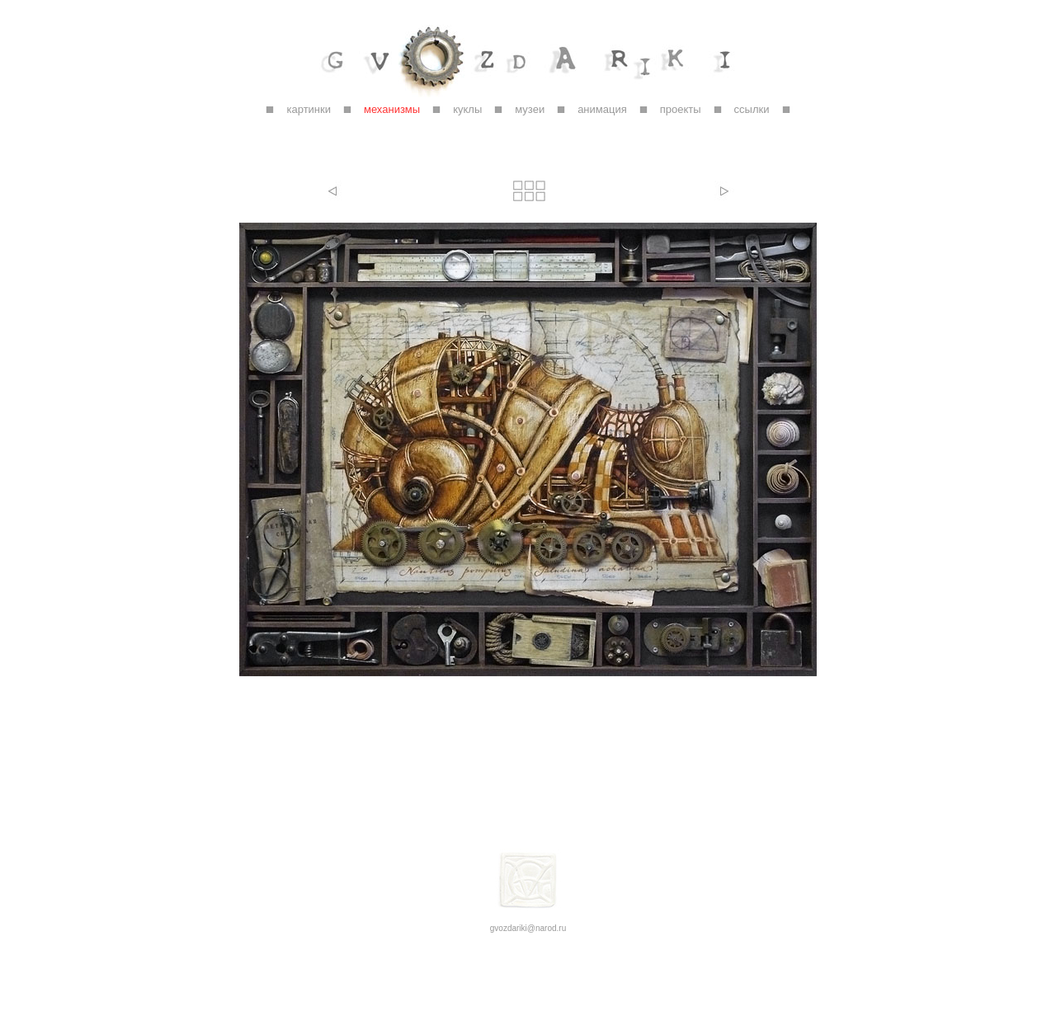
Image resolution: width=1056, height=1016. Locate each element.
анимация (602, 109)
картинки (308, 109)
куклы (467, 109)
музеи (529, 109)
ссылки (752, 109)
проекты (680, 109)
